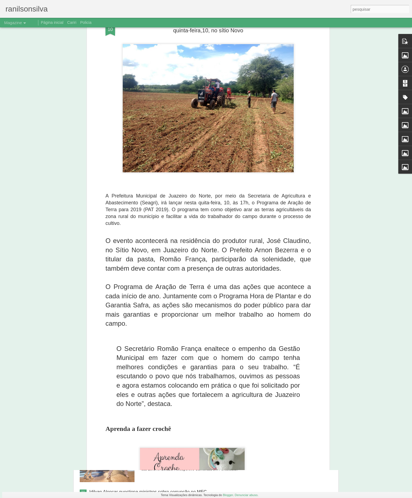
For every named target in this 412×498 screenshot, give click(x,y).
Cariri (71, 22)
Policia (85, 22)
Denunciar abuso (246, 495)
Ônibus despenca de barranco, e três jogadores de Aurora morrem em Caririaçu (200, 370)
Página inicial (52, 22)
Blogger (228, 495)
